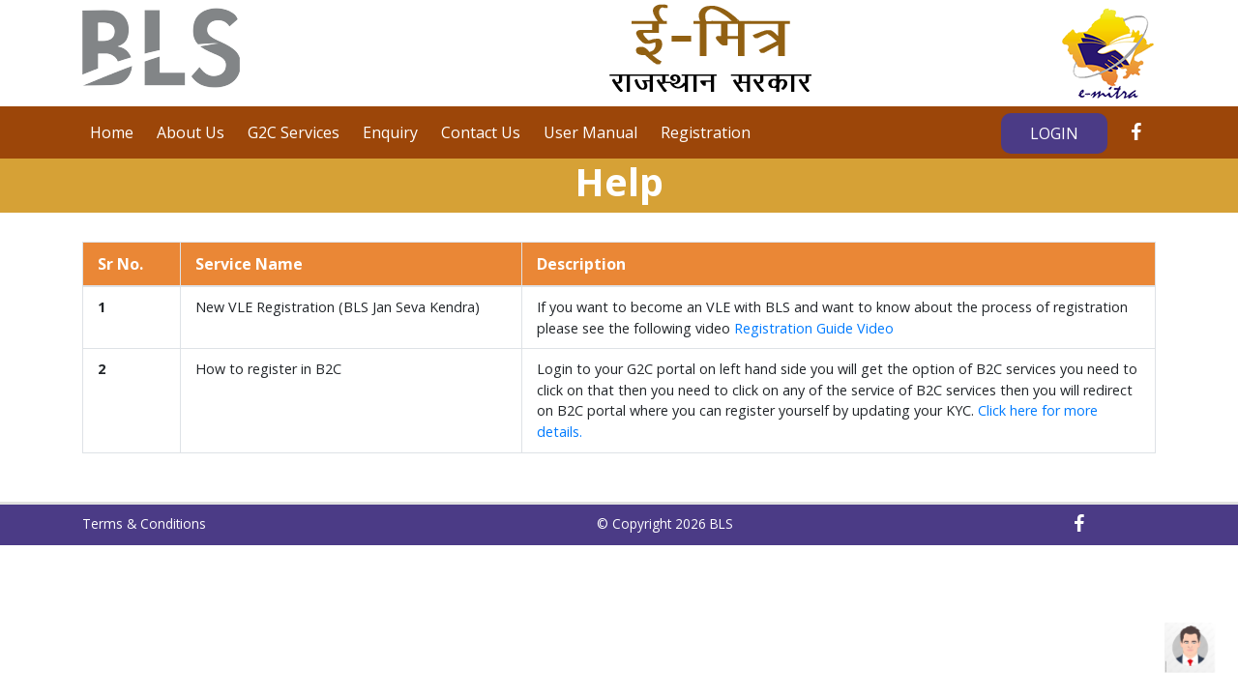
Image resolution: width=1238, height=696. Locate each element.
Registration (706, 132)
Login (1054, 133)
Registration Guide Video (814, 328)
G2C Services (293, 132)
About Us (190, 132)
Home (111, 132)
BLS (721, 523)
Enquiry (390, 132)
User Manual (590, 132)
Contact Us (480, 132)
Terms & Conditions (144, 523)
